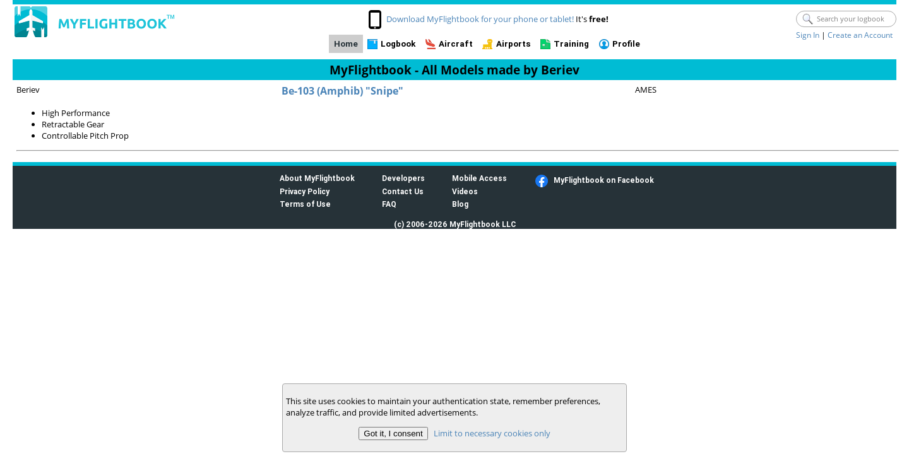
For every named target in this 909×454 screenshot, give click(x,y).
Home (346, 43)
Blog (460, 204)
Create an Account (860, 35)
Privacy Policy (305, 191)
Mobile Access (479, 178)
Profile (626, 43)
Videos (465, 191)
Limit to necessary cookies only (492, 433)
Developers (403, 178)
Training (571, 43)
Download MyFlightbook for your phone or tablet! (480, 19)
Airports (513, 43)
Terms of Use (305, 204)
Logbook (398, 43)
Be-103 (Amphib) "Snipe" (342, 91)
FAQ (389, 204)
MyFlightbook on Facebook (604, 180)
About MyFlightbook (317, 178)
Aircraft (456, 43)
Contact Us (403, 191)
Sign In (807, 35)
